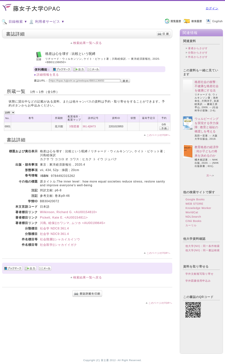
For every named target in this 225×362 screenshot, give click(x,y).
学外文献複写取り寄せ (199, 273)
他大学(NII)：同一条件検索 (202, 245)
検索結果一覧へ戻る (87, 42)
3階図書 (74, 126)
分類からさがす (198, 52)
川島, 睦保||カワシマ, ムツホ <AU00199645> (72, 223)
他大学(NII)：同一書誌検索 (202, 250)
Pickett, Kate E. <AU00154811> (64, 217)
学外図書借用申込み (198, 280)
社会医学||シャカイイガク (58, 244)
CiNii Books (193, 220)
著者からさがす (198, 48)
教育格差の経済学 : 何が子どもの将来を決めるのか (207, 151)
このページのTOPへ (158, 135)
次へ (209, 175)
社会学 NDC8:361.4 (54, 228)
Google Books (195, 199)
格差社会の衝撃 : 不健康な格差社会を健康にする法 (207, 86)
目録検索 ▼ (14, 22)
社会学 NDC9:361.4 (54, 233)
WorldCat (191, 212)
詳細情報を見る (48, 74)
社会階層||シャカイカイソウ (60, 239)
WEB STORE (194, 203)
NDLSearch (193, 216)
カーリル (191, 225)
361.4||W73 (89, 126)
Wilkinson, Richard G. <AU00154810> (68, 212)
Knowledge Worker (198, 208)
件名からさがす (198, 56)
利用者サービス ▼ (46, 22)
